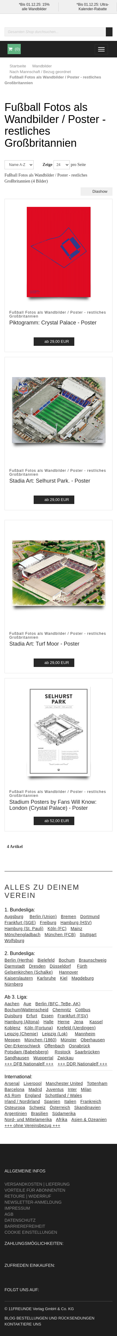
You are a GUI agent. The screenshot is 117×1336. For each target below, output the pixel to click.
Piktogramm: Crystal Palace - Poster (53, 323)
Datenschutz (20, 1220)
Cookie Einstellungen (31, 1232)
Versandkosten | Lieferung (37, 1184)
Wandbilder (42, 66)
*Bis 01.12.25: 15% (34, 4)
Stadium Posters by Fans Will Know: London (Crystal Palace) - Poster (53, 805)
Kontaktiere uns (23, 1324)
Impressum (17, 1208)
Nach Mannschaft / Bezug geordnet (40, 71)
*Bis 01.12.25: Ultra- (93, 4)
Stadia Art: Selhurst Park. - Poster (49, 481)
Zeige (48, 164)
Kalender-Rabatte (93, 9)
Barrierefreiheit (25, 1226)
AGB (9, 1214)
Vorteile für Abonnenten (35, 1190)
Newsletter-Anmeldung (33, 1202)
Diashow (96, 191)
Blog (10, 1318)
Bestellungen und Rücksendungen (55, 1318)
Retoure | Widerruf (28, 1196)
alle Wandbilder (34, 9)
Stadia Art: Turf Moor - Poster (44, 644)
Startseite (18, 66)
